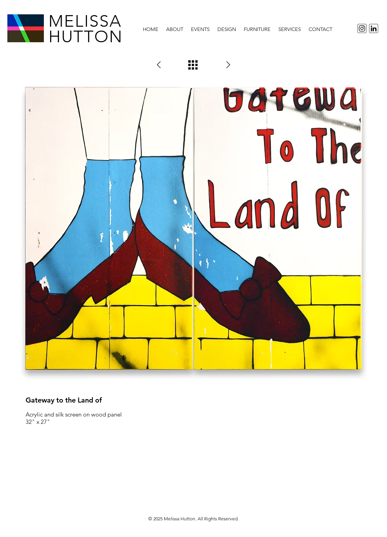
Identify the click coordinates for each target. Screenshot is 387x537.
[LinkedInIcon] (375, 28)
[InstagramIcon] (361, 28)
